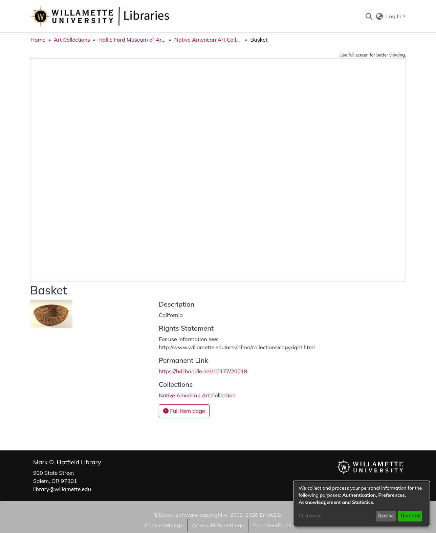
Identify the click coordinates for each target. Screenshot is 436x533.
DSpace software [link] (176, 514)
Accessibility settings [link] (218, 525)
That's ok (410, 516)
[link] (197, 395)
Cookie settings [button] (164, 525)
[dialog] (361, 503)
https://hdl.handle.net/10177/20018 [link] (203, 371)
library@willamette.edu (62, 489)
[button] (369, 16)
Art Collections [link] (72, 39)
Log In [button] (394, 16)
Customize (310, 516)
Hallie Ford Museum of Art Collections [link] (132, 39)
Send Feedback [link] (272, 525)
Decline (386, 516)
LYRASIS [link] (270, 514)
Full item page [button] (184, 410)
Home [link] (37, 39)
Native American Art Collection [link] (208, 39)
